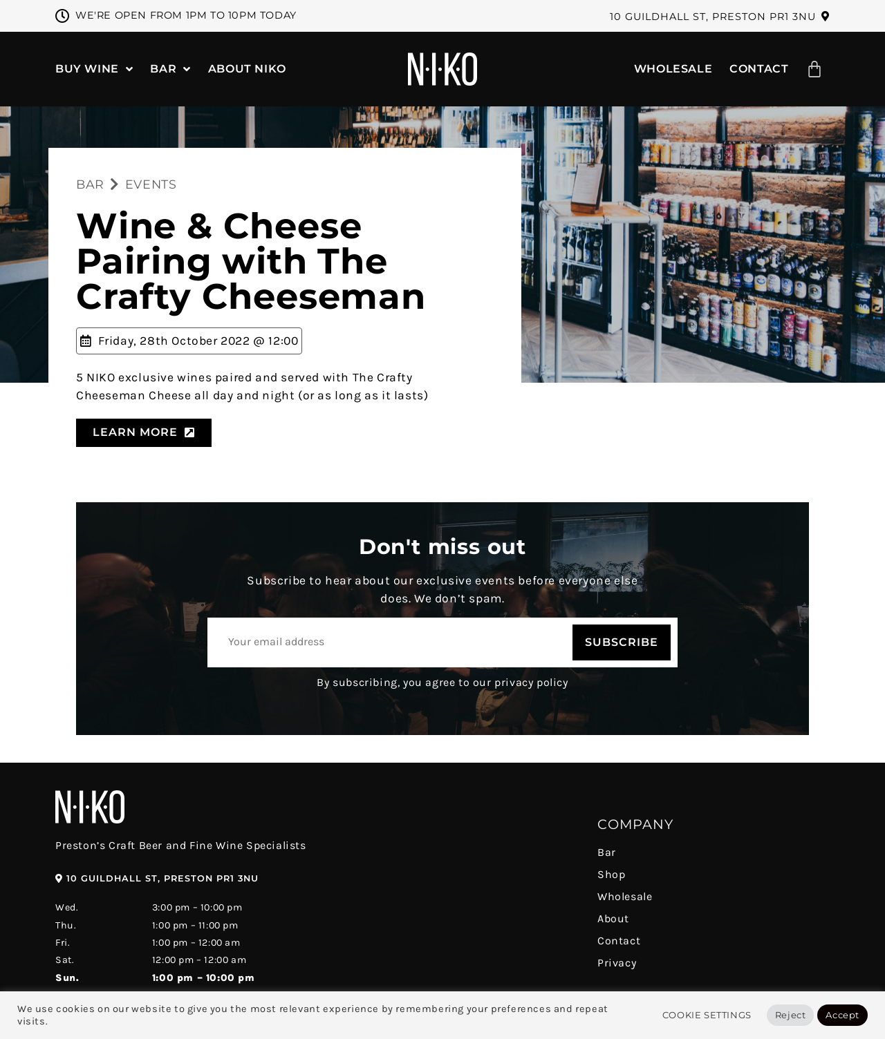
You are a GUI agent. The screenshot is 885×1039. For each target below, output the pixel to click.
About (613, 918)
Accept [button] (842, 1014)
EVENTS (151, 184)
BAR (90, 184)
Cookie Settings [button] (707, 1014)
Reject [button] (790, 1014)
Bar (606, 852)
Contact (618, 940)
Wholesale (624, 896)
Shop (611, 874)
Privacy (616, 962)
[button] (720, 16)
